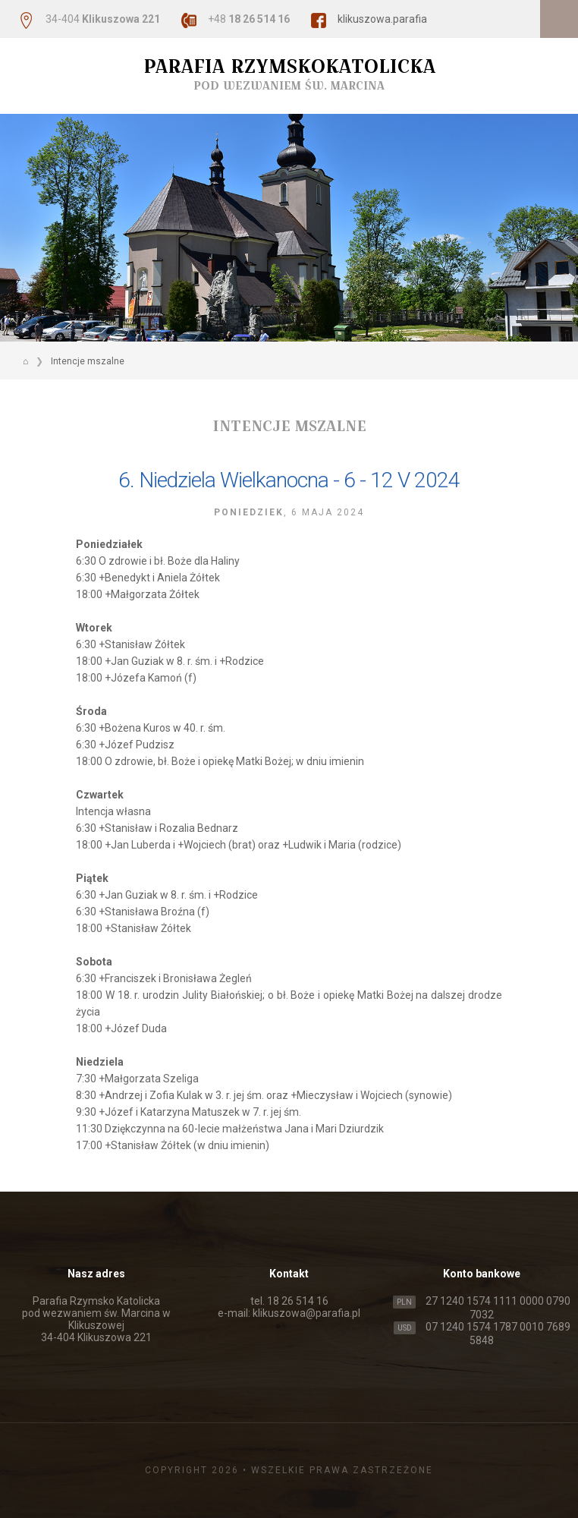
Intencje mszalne (87, 361)
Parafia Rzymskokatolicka (289, 73)
